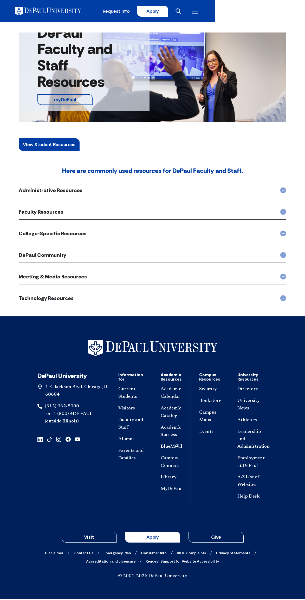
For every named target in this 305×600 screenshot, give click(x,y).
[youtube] (77, 440)
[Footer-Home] (153, 349)
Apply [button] (152, 538)
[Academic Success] (171, 432)
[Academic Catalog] (171, 413)
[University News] (250, 406)
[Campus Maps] (209, 417)
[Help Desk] (250, 498)
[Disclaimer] (54, 554)
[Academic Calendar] (171, 394)
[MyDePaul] (171, 490)
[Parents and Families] (131, 456)
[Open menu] (282, 11)
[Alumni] (131, 440)
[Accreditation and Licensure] (110, 562)
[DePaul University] (59, 12)
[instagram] (58, 440)
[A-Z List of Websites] (250, 482)
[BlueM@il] (171, 448)
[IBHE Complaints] (191, 554)
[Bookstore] (209, 402)
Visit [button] (89, 538)
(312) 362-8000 (62, 407)
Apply (238, 12)
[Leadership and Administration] (250, 440)
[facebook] (68, 440)
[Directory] (250, 390)
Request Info (200, 12)
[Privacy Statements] (233, 554)
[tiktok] (49, 440)
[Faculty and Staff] (131, 425)
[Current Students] (131, 394)
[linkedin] (40, 440)
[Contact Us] (83, 554)
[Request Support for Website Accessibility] (182, 562)
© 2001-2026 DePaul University (152, 577)
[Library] (171, 478)
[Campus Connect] (171, 463)
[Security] (209, 390)
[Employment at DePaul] (250, 463)
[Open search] (266, 12)
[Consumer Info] (154, 554)
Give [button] (216, 538)
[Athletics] (250, 421)
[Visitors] (131, 410)
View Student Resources (49, 146)
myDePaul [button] (65, 101)
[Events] (209, 433)
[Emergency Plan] (117, 554)
